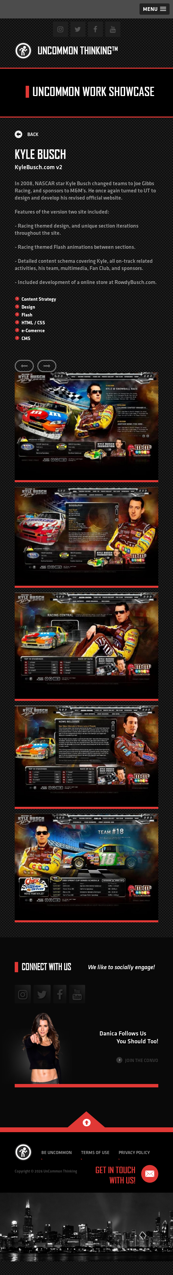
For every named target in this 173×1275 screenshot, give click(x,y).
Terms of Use (95, 1152)
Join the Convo (137, 1060)
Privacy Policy (134, 1152)
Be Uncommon (56, 1152)
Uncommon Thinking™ (78, 50)
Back (27, 134)
